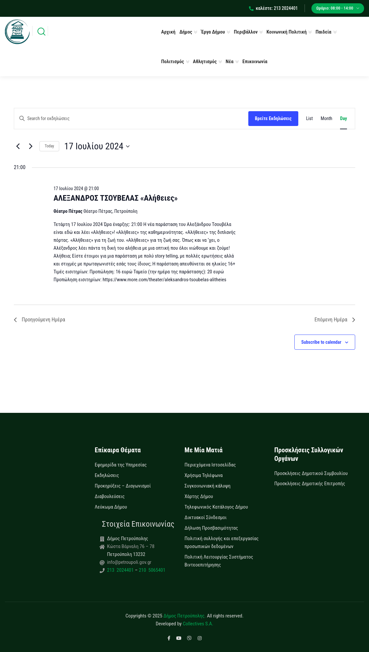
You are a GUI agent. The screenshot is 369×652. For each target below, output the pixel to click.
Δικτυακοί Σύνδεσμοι (205, 517)
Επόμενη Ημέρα (334, 319)
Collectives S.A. (198, 624)
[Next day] (31, 146)
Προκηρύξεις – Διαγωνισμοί (123, 486)
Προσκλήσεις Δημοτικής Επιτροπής (309, 484)
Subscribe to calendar (321, 342)
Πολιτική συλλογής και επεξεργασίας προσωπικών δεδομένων (221, 542)
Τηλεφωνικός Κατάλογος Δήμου (216, 507)
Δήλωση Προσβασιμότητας (211, 528)
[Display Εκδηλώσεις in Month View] (326, 118)
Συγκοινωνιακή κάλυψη (207, 486)
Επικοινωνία (254, 61)
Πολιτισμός (172, 61)
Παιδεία (323, 32)
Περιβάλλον (246, 32)
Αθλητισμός (205, 61)
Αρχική (168, 32)
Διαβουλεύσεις (110, 496)
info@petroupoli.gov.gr (129, 562)
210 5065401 (151, 570)
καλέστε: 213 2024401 (273, 8)
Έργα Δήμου (213, 32)
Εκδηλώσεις (107, 475)
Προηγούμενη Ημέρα (39, 319)
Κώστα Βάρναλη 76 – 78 (131, 546)
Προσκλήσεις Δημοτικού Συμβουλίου (311, 473)
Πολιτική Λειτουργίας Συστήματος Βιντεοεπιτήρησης (218, 561)
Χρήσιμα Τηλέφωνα (203, 475)
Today (49, 146)
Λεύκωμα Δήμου (111, 507)
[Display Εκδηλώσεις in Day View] (343, 118)
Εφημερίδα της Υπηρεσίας (121, 465)
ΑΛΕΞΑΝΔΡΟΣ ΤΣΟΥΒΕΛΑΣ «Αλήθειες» (116, 198)
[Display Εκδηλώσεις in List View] (309, 118)
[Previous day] (18, 146)
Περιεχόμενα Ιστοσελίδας (210, 465)
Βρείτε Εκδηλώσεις (273, 118)
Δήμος (185, 32)
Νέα (230, 61)
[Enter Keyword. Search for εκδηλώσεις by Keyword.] (131, 118)
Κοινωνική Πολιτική (286, 32)
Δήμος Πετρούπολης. (184, 616)
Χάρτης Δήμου (198, 496)
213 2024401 (121, 570)
